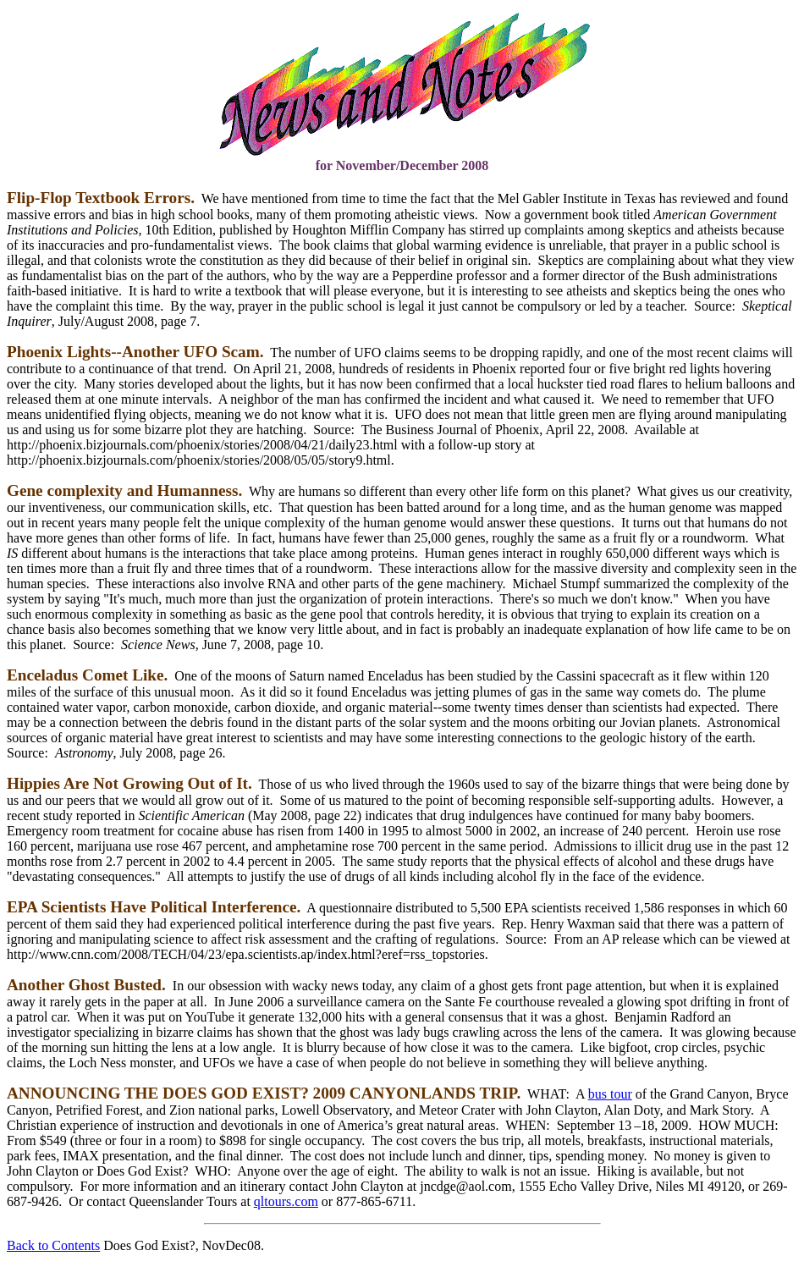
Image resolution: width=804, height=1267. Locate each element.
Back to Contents (53, 1245)
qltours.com (286, 1201)
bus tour (610, 1094)
